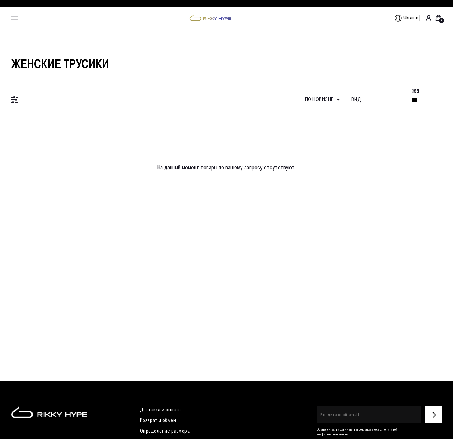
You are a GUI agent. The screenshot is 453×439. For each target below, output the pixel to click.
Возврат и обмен (158, 420)
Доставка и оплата (160, 410)
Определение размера (165, 431)
